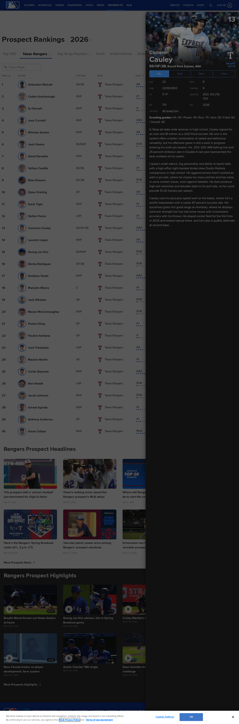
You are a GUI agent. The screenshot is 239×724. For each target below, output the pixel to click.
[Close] (233, 717)
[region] (119, 717)
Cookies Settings (165, 716)
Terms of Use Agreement (99, 719)
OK (191, 716)
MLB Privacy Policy (69, 719)
